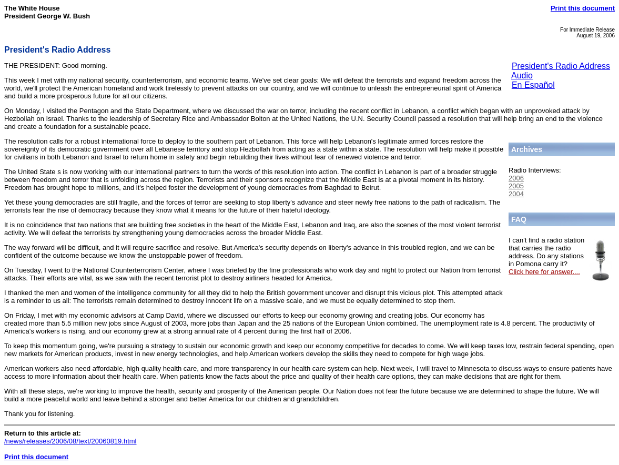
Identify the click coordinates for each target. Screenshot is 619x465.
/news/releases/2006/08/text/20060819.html (70, 441)
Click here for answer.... (544, 272)
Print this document (583, 8)
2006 (516, 178)
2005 (516, 186)
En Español (533, 84)
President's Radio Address (561, 66)
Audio (522, 75)
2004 (516, 194)
